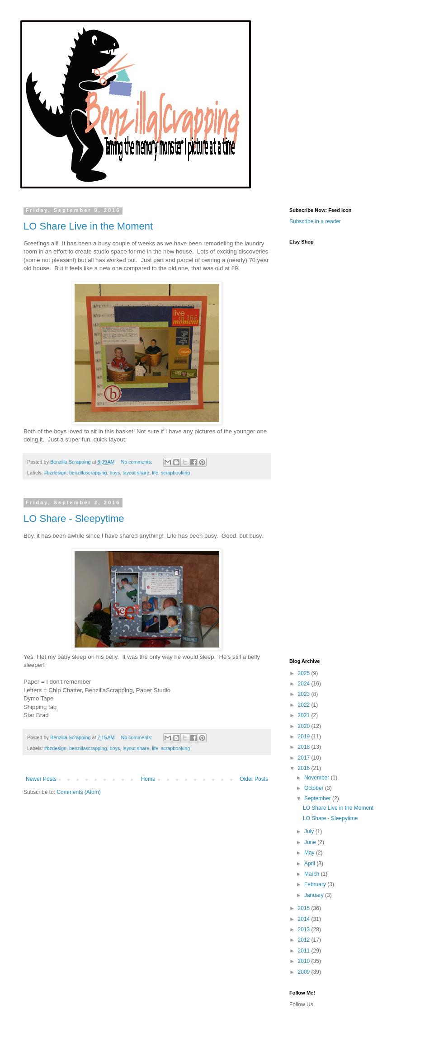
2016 (304, 768)
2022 (304, 705)
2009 (304, 972)
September (318, 798)
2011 (304, 951)
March (312, 874)
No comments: (137, 462)
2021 (304, 715)
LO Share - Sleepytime (74, 518)
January (314, 895)
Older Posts (254, 779)
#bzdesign (55, 472)
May (310, 852)
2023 (304, 694)
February (315, 884)
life (155, 472)
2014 (304, 919)
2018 (304, 747)
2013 (304, 929)
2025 (304, 673)
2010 (304, 961)
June (310, 842)
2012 (304, 940)
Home (148, 779)
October (314, 788)
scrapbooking (175, 472)
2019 (304, 736)
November (317, 777)
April (310, 863)
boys (115, 472)
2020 (304, 726)
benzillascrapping (88, 472)
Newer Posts (41, 779)
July (310, 831)
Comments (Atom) (78, 792)
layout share (136, 472)
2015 (304, 908)
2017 (304, 758)
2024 (304, 684)
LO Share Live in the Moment (88, 226)
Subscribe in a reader (315, 221)
